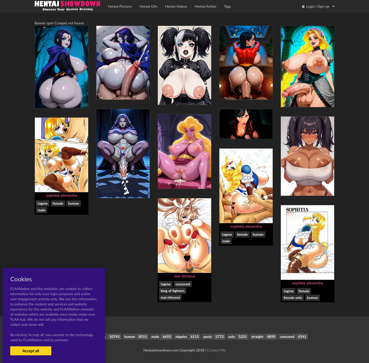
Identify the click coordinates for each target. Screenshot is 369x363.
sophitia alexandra (61, 195)
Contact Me (216, 350)
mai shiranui (184, 276)
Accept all (30, 350)
